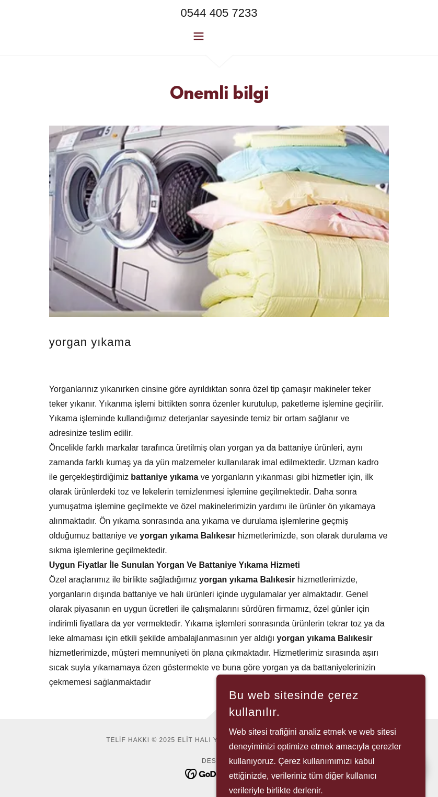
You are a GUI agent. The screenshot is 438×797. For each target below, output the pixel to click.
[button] (219, 36)
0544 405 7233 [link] (219, 12)
